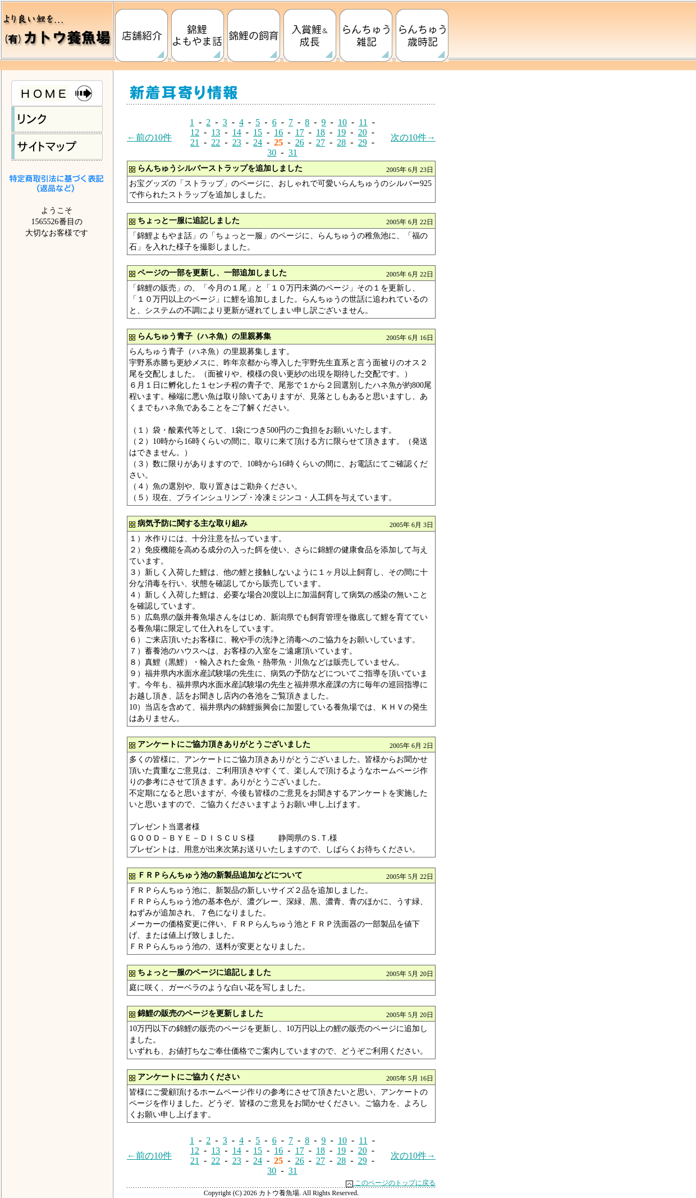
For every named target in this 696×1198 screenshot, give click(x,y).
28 (341, 142)
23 (236, 142)
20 (362, 132)
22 (215, 142)
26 (299, 142)
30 (271, 152)
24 (257, 142)
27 (320, 142)
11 (363, 122)
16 (278, 132)
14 (236, 132)
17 (299, 132)
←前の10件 (149, 137)
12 (194, 132)
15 (257, 132)
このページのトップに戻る (391, 1183)
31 (293, 152)
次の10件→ (413, 137)
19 (341, 132)
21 (194, 142)
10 (342, 122)
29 (362, 142)
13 (215, 132)
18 (320, 132)
